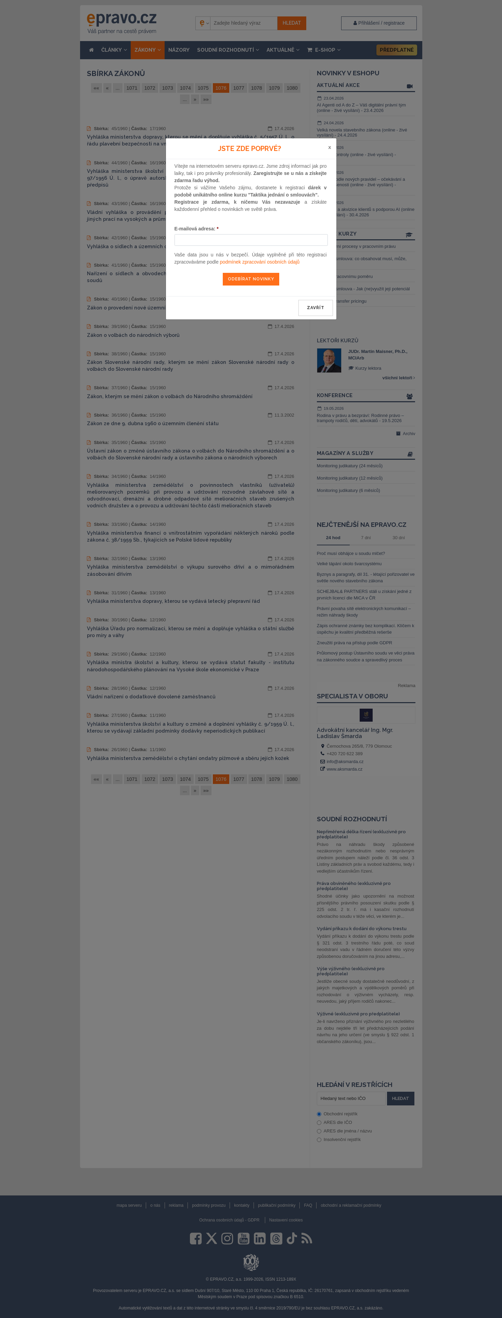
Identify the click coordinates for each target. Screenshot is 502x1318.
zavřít (315, 307)
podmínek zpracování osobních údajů (260, 262)
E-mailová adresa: (197, 228)
